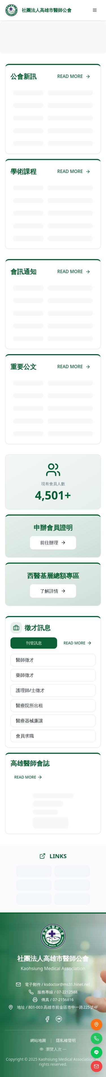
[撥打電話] (96, 1038)
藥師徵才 (25, 675)
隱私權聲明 (66, 1040)
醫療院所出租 (29, 705)
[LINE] (96, 1052)
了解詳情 (53, 591)
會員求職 (25, 736)
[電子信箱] (96, 1066)
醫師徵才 (25, 660)
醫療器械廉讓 (29, 721)
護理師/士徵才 (30, 690)
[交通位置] (96, 1024)
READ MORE (73, 76)
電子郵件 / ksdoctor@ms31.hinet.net (57, 984)
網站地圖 (38, 1040)
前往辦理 (53, 542)
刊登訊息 (34, 643)
